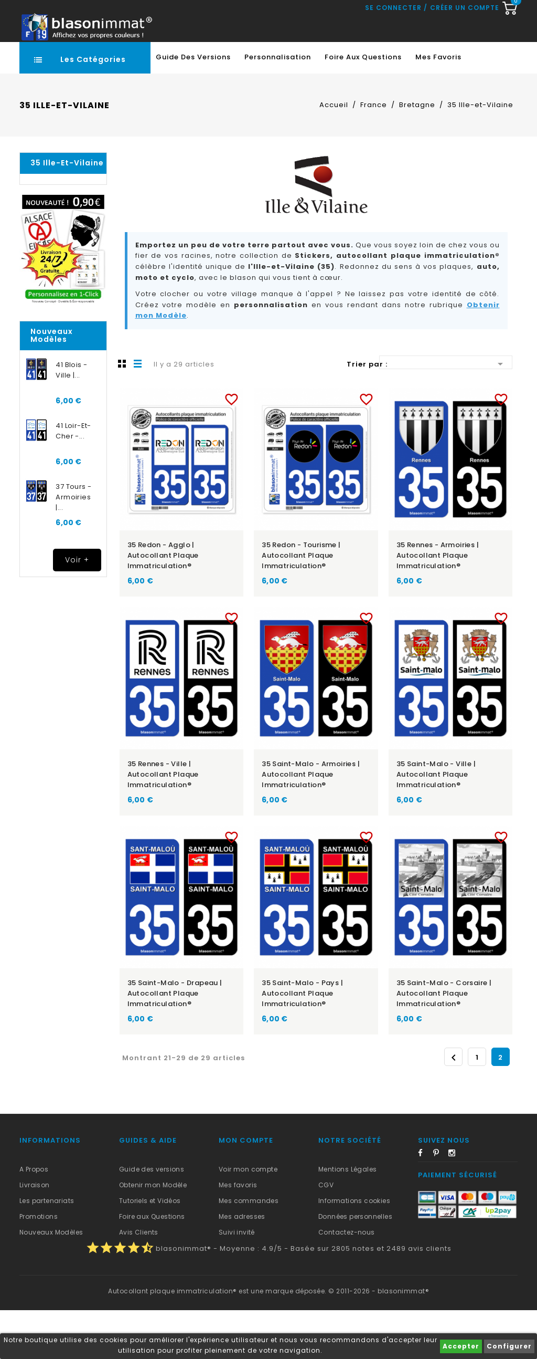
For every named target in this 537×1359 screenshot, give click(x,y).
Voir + (77, 608)
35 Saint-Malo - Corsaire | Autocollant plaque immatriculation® (443, 1042)
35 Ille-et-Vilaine (67, 211)
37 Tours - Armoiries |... (73, 545)
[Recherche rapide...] (266, 60)
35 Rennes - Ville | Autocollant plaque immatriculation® (163, 823)
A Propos (33, 1218)
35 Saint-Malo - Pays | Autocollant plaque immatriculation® (302, 1042)
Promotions (38, 1265)
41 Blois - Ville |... (71, 419)
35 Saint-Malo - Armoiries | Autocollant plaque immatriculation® (311, 823)
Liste (138, 412)
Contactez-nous (346, 1281)
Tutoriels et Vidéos (150, 1249)
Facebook (425, 1203)
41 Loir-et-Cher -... (73, 479)
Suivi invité (237, 1281)
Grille (122, 412)
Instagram (455, 1203)
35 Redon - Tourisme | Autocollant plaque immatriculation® (301, 604)
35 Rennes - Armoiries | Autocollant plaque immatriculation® (437, 604)
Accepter (461, 1346)
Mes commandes (248, 1249)
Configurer (509, 1346)
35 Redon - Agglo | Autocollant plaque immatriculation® (163, 604)
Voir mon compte (248, 1218)
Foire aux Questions (363, 106)
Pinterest (440, 1203)
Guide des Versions (193, 106)
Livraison (34, 1233)
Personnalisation (277, 106)
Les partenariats (46, 1249)
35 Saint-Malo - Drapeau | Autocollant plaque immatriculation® (174, 1042)
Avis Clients (138, 1281)
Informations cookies (354, 1249)
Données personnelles (355, 1265)
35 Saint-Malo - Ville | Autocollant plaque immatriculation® (436, 823)
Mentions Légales (347, 1218)
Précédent (453, 1106)
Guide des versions (151, 1218)
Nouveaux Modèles (51, 1281)
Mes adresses (242, 1265)
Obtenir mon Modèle (153, 1233)
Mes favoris (438, 106)
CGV (326, 1233)
